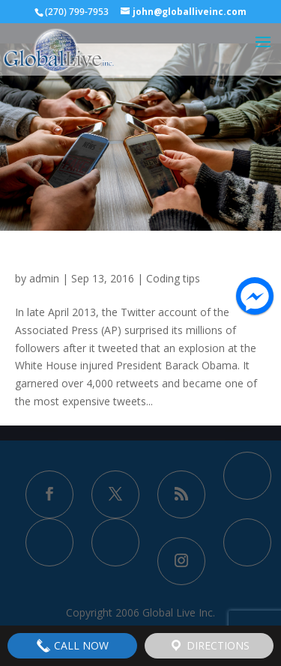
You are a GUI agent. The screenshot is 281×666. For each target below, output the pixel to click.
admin (44, 278)
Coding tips (173, 278)
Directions (209, 645)
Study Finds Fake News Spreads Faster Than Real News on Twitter (140, 257)
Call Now (72, 645)
